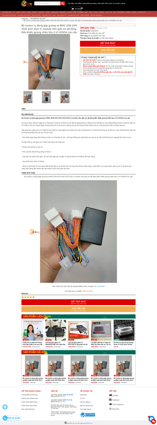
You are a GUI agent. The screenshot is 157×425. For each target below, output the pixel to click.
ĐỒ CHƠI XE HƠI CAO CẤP (24, 15)
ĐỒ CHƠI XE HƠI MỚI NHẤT (9, 15)
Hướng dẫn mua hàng (29, 395)
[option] (49, 62)
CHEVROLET (41, 12)
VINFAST (134, 12)
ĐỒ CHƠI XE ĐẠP (85, 15)
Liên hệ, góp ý (85, 402)
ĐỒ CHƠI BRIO (99, 286)
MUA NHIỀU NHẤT (7, 12)
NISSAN (48, 12)
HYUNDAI (69, 12)
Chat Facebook (116, 404)
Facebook (114, 400)
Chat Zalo (114, 409)
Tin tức (82, 398)
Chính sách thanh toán (29, 398)
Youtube (113, 395)
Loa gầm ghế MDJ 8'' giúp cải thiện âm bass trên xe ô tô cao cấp (101, 344)
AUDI (114, 12)
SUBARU (34, 12)
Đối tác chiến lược (86, 406)
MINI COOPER (120, 12)
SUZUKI (96, 12)
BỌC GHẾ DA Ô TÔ (61, 15)
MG (111, 12)
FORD (74, 12)
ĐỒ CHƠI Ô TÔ (141, 12)
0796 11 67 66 (67, 400)
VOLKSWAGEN (54, 12)
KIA (14, 12)
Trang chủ (24, 19)
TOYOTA (18, 12)
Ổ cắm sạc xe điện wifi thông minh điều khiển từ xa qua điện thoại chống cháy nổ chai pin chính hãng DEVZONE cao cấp (33, 344)
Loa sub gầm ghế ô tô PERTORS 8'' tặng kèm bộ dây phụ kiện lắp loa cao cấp (78, 344)
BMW (86, 12)
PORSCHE (101, 12)
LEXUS (107, 12)
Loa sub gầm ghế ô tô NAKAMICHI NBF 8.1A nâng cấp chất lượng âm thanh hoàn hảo (55, 344)
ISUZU (54, 15)
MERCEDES (62, 12)
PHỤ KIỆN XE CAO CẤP (73, 15)
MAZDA (29, 12)
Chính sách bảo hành (29, 406)
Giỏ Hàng (78, 9)
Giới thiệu (83, 395)
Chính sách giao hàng (29, 402)
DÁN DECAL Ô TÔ (46, 15)
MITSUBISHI (80, 12)
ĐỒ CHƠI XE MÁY (36, 15)
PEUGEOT (128, 12)
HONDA (24, 12)
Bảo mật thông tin (28, 409)
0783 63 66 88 (68, 395)
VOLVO (91, 12)
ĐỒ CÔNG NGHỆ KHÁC (96, 15)
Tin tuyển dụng (85, 409)
